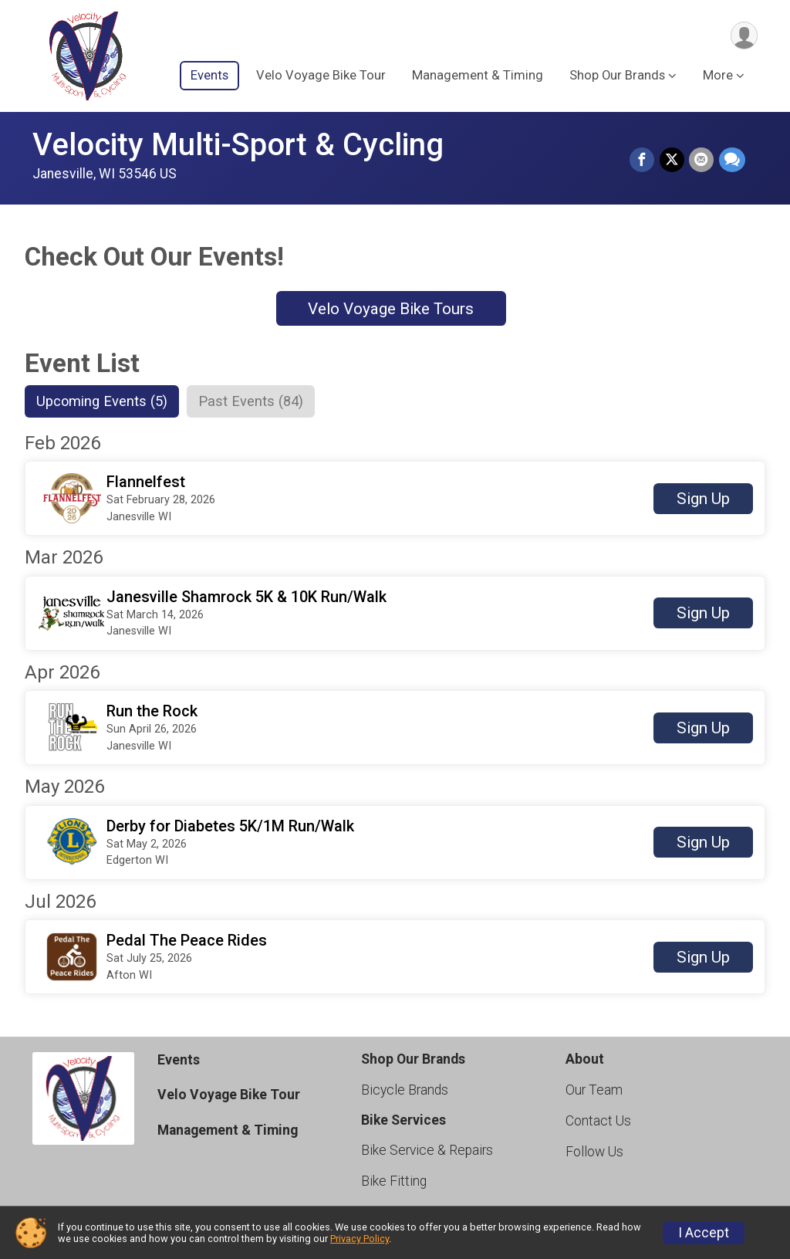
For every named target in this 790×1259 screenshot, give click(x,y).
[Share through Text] (732, 160)
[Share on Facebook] (643, 160)
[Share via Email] (702, 160)
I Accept (703, 1232)
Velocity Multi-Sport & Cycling (238, 145)
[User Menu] (743, 36)
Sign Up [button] (703, 499)
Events (209, 76)
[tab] (104, 401)
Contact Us (598, 1121)
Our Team (594, 1090)
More (718, 76)
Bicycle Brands (404, 1090)
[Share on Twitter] (672, 160)
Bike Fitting (394, 1182)
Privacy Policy (359, 1238)
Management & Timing (477, 76)
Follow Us (594, 1152)
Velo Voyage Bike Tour (321, 76)
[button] (395, 499)
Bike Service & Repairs (427, 1151)
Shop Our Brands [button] (617, 76)
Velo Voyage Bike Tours (391, 309)
